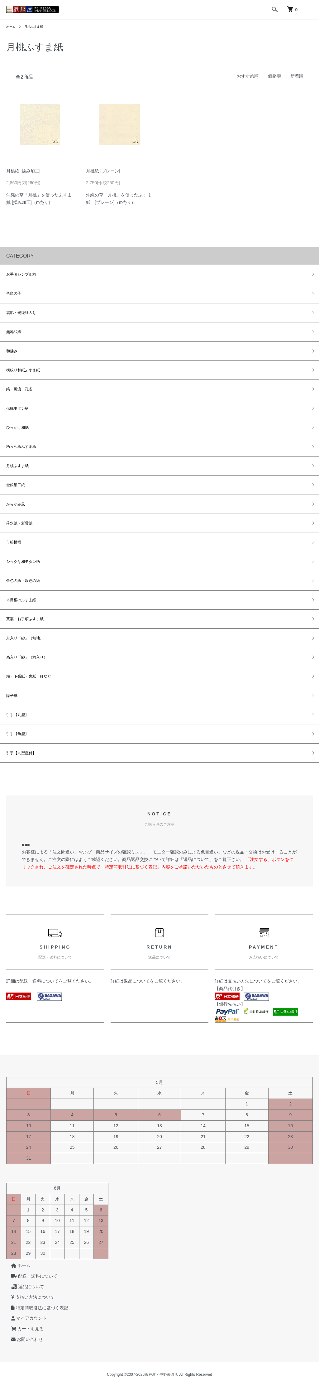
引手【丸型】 (17, 715)
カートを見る (22, 1328)
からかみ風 (15, 504)
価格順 (274, 76)
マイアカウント (24, 1318)
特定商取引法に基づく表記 (34, 1307)
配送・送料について (39, 981)
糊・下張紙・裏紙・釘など (28, 676)
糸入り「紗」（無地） (25, 638)
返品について (137, 981)
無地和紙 (13, 332)
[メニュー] (309, 9)
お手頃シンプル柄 (21, 274)
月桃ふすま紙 (37, 26)
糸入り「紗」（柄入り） (26, 657)
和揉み (11, 351)
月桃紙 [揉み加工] (23, 170)
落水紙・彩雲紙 (19, 523)
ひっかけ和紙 (17, 427)
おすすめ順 (248, 76)
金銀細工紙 (15, 485)
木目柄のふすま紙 (21, 600)
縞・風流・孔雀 (19, 389)
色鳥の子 (13, 293)
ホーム (11, 26)
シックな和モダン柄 (23, 561)
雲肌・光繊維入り (21, 313)
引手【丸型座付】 (21, 753)
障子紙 (11, 696)
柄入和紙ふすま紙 (21, 446)
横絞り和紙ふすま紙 (23, 370)
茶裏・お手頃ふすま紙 (25, 619)
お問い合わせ (22, 1339)
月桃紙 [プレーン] (103, 170)
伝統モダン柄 (17, 408)
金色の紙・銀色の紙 (23, 580)
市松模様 (13, 542)
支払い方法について (247, 981)
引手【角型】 (17, 734)
